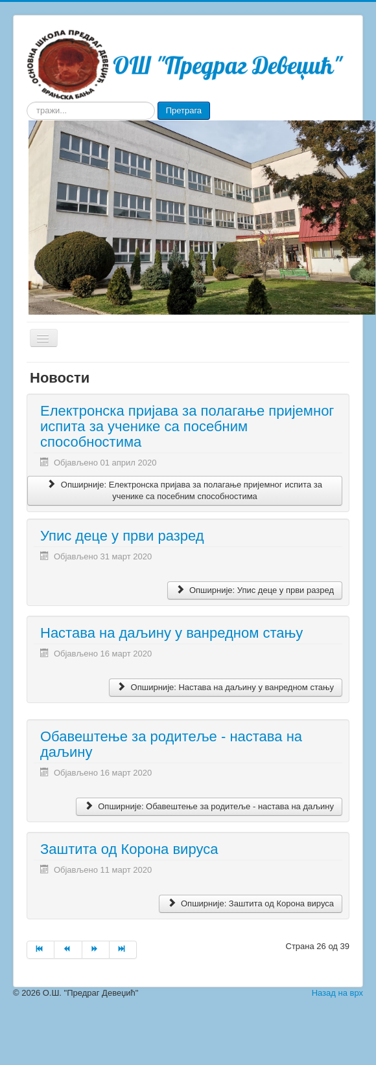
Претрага (184, 110)
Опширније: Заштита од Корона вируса (250, 903)
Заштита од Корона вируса (129, 849)
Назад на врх (337, 993)
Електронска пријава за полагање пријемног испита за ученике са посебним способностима (187, 426)
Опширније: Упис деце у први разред (255, 590)
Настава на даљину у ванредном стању (171, 633)
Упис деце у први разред (122, 536)
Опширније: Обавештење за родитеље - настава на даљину (209, 806)
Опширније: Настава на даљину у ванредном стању (225, 687)
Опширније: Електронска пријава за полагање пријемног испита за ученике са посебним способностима (184, 490)
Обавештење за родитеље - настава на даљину (171, 744)
